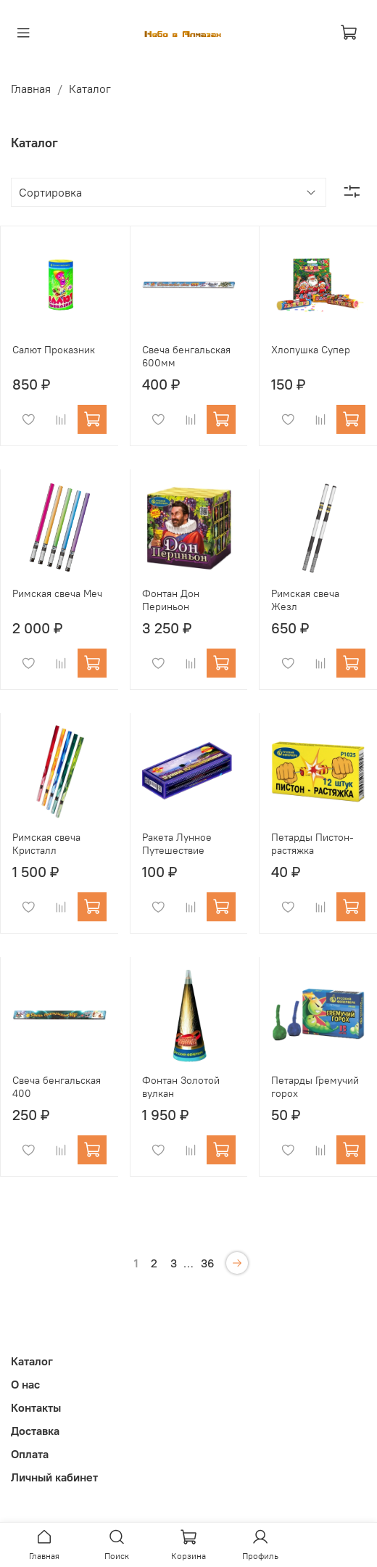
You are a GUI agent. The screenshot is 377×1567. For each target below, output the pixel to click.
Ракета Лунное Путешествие (177, 844)
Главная (31, 88)
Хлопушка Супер (310, 349)
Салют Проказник (53, 349)
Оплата (30, 1454)
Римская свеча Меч (57, 593)
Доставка (35, 1430)
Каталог (32, 1361)
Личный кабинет (54, 1477)
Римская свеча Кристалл (46, 844)
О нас (25, 1384)
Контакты (36, 1407)
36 (208, 1263)
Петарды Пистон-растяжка (312, 844)
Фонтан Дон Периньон (170, 600)
